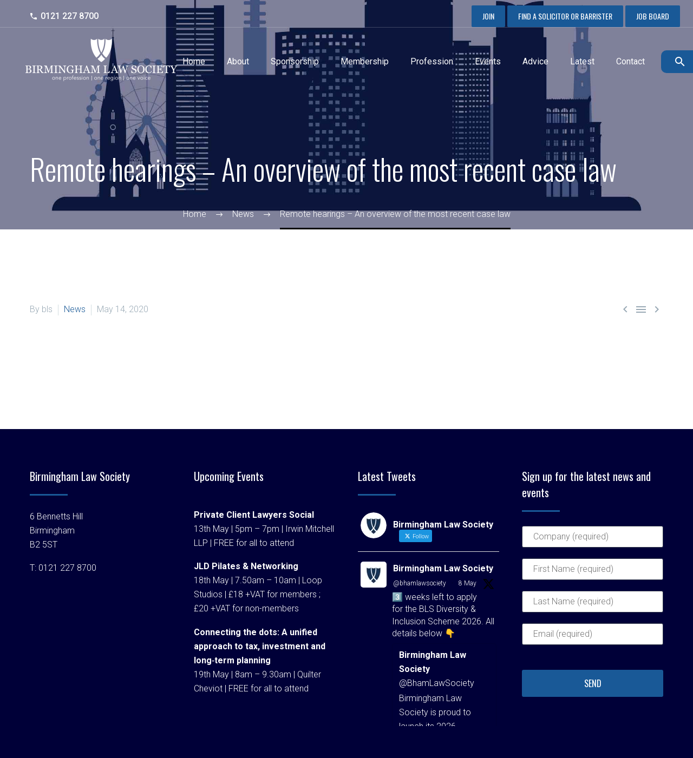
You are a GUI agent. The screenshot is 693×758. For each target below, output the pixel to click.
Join (488, 16)
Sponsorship (295, 61)
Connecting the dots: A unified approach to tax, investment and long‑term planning (259, 646)
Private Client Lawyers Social (254, 515)
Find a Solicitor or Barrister (565, 16)
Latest (582, 61)
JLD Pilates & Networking (246, 566)
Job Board (652, 16)
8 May (467, 583)
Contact (630, 61)
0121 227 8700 (70, 16)
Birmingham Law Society (443, 568)
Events (488, 61)
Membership (365, 61)
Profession (431, 61)
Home (193, 61)
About (238, 61)
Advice (535, 61)
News (75, 309)
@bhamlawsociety (419, 583)
